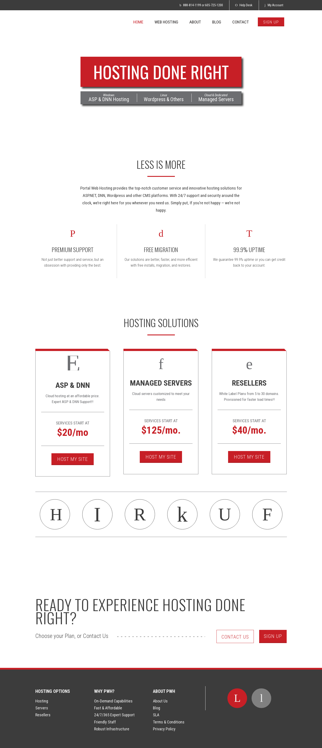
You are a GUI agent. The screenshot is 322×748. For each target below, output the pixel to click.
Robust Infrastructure (111, 729)
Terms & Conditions (168, 722)
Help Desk (243, 5)
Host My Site (72, 459)
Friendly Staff (105, 722)
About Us (160, 701)
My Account (274, 5)
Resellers (43, 714)
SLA (156, 714)
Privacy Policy (164, 729)
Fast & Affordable (108, 708)
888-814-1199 (192, 5)
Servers (41, 708)
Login (5, 742)
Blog (156, 708)
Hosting (41, 701)
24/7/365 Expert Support (114, 714)
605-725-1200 (214, 5)
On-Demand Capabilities (113, 701)
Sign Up (273, 636)
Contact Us (235, 637)
